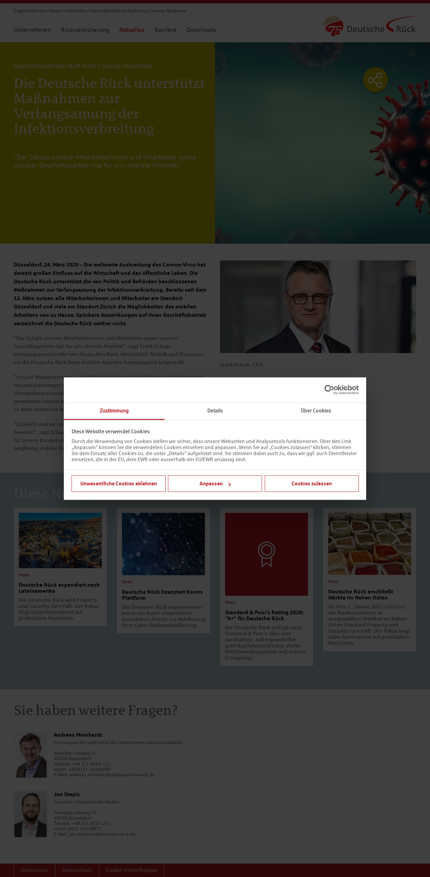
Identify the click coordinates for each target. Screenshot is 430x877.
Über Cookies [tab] (316, 410)
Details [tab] (215, 410)
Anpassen (215, 483)
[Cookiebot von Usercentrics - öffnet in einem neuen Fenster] (329, 390)
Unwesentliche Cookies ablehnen (118, 483)
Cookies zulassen (312, 483)
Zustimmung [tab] (114, 410)
